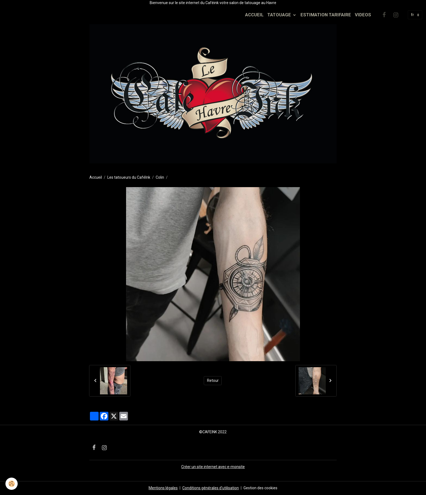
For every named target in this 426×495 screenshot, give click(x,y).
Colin (160, 177)
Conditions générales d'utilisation (210, 488)
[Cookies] (11, 484)
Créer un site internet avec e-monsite (213, 467)
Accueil (95, 177)
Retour (213, 380)
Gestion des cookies (260, 488)
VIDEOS (363, 14)
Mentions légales (163, 488)
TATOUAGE (279, 14)
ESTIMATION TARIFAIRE (325, 14)
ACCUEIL (254, 14)
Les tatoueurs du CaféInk (128, 177)
